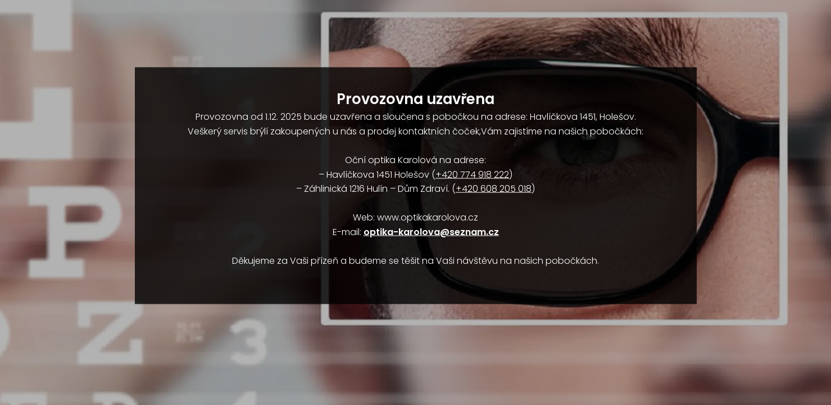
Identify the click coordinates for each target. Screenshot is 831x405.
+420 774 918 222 (472, 174)
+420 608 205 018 (494, 188)
